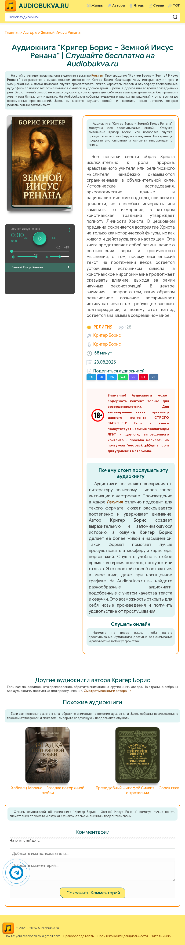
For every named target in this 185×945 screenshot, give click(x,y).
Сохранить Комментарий (93, 892)
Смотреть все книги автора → (107, 691)
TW (111, 377)
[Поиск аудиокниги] (92, 17)
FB (101, 377)
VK (154, 377)
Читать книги (161, 936)
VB (133, 377)
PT (143, 377)
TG (91, 377)
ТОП (176, 5)
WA (122, 377)
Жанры (97, 5)
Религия (97, 76)
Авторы (118, 5)
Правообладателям (78, 936)
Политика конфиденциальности (123, 936)
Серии (158, 5)
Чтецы (139, 5)
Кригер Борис (107, 335)
